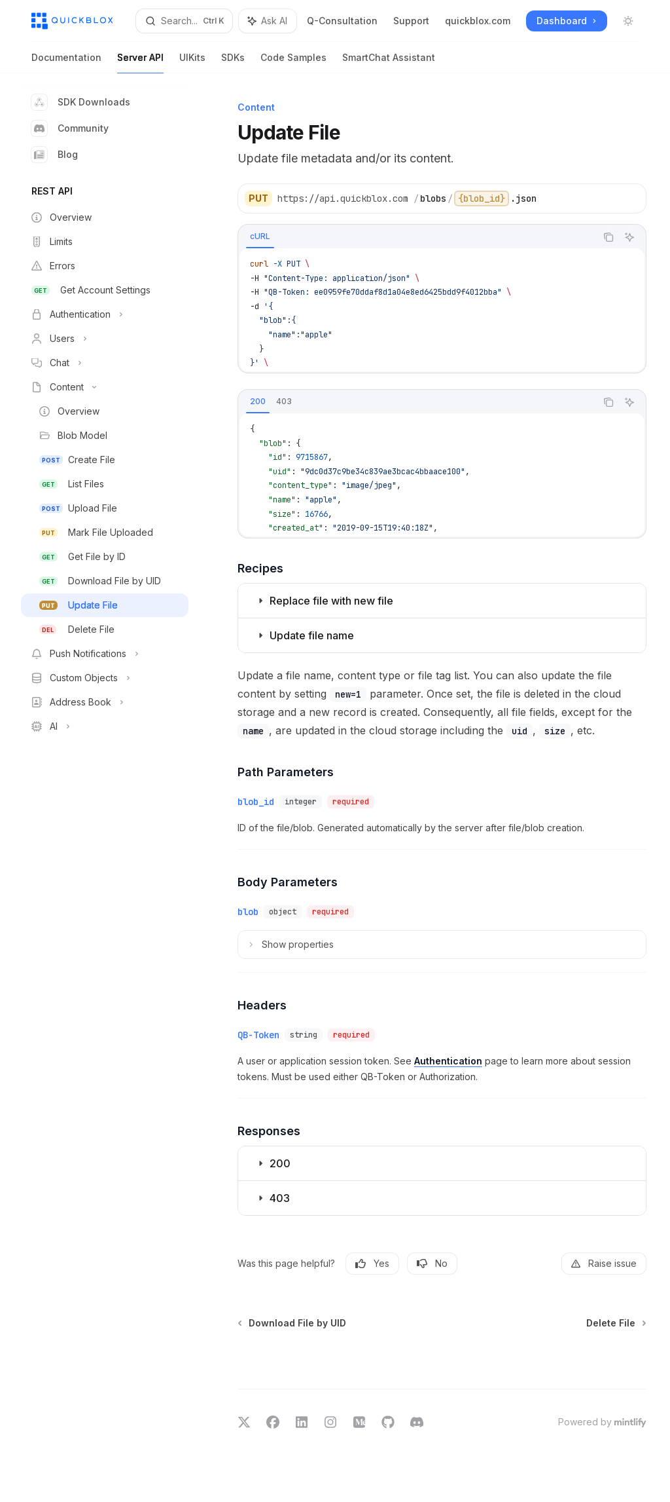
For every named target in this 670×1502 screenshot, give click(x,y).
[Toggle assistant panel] (267, 21)
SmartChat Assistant (388, 62)
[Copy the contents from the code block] (608, 237)
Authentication (448, 1060)
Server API (140, 62)
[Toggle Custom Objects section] (104, 678)
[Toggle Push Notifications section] (104, 654)
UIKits (192, 62)
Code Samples (293, 62)
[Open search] (184, 21)
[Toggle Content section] (104, 387)
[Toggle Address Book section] (104, 702)
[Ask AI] (629, 237)
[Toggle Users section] (104, 338)
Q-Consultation (342, 20)
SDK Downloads (80, 102)
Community (70, 128)
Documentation (66, 62)
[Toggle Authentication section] (104, 314)
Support (411, 20)
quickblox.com (477, 20)
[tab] (260, 236)
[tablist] (417, 237)
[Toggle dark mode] (628, 20)
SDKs (233, 62)
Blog (54, 154)
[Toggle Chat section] (104, 363)
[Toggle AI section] (104, 726)
